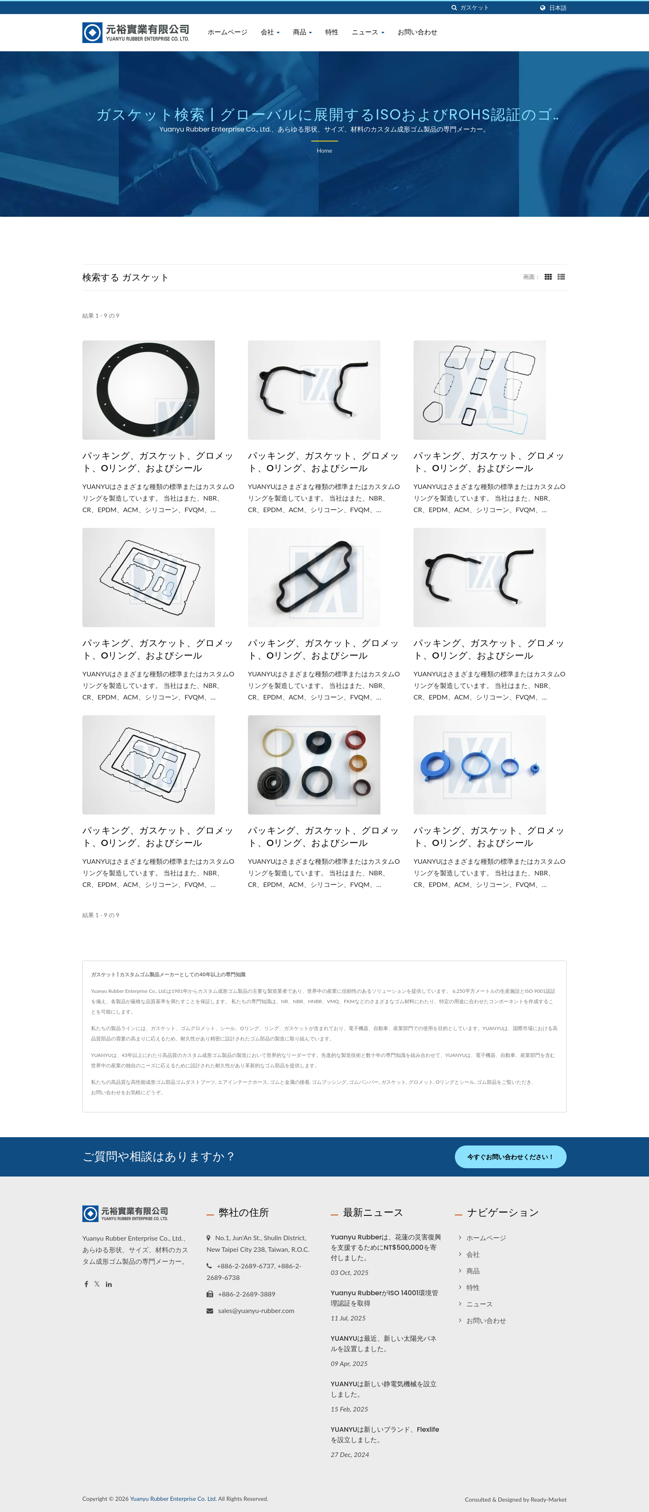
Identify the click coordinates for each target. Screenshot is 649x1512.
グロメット (421, 1082)
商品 (302, 32)
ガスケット (393, 1082)
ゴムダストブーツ (195, 1082)
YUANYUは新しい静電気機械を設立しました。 (384, 1389)
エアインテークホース (242, 1082)
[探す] (454, 8)
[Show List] (561, 276)
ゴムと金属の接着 (290, 1082)
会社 (270, 32)
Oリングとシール (455, 1082)
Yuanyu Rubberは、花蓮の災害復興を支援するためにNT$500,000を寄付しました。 (386, 1247)
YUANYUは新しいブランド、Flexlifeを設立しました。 (385, 1435)
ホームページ (228, 32)
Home (324, 150)
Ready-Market (549, 1499)
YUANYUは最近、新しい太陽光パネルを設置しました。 (384, 1344)
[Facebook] (86, 1284)
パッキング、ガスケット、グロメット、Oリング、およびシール (158, 462)
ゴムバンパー (364, 1082)
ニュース (368, 32)
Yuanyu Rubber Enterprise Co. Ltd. (173, 1498)
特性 (332, 32)
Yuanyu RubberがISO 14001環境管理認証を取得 (384, 1298)
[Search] (497, 8)
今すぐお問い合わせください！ (510, 1156)
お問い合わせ (417, 32)
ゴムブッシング (329, 1082)
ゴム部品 (487, 1082)
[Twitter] (97, 1284)
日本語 (558, 8)
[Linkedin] (109, 1284)
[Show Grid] (548, 276)
